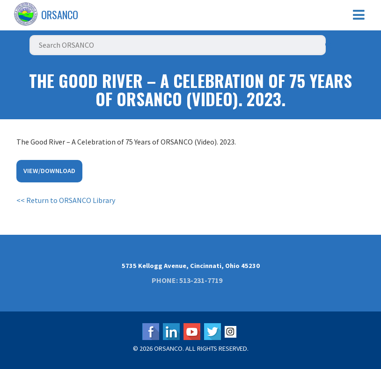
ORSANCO (59, 14)
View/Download (49, 170)
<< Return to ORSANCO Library (65, 200)
